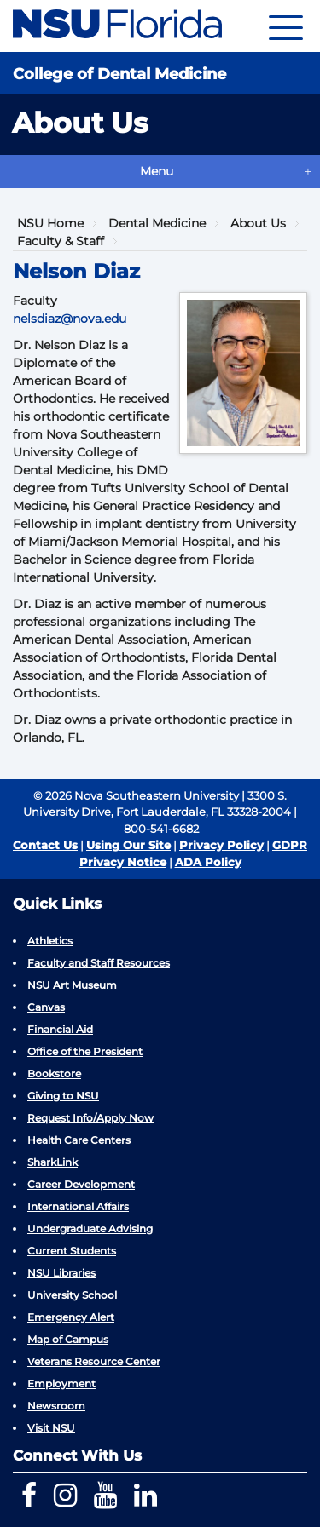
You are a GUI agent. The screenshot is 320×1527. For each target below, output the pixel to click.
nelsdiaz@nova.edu (69, 318)
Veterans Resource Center (93, 1361)
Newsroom (56, 1405)
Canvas (46, 1007)
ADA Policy (208, 862)
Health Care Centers (79, 1140)
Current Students (71, 1250)
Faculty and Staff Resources (98, 962)
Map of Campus (67, 1339)
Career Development (81, 1184)
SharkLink (52, 1162)
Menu (156, 171)
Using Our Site (128, 845)
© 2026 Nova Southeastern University (136, 795)
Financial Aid (60, 1029)
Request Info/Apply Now (90, 1117)
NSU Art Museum (72, 985)
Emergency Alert (70, 1317)
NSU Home (50, 223)
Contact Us (45, 845)
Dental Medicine (157, 223)
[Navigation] (286, 26)
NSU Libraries (61, 1272)
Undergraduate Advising (90, 1228)
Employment (61, 1383)
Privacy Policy (221, 845)
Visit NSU (51, 1427)
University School (72, 1295)
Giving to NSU (63, 1095)
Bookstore (54, 1073)
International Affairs (78, 1206)
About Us (258, 223)
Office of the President (85, 1051)
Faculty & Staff (60, 241)
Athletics (50, 940)
